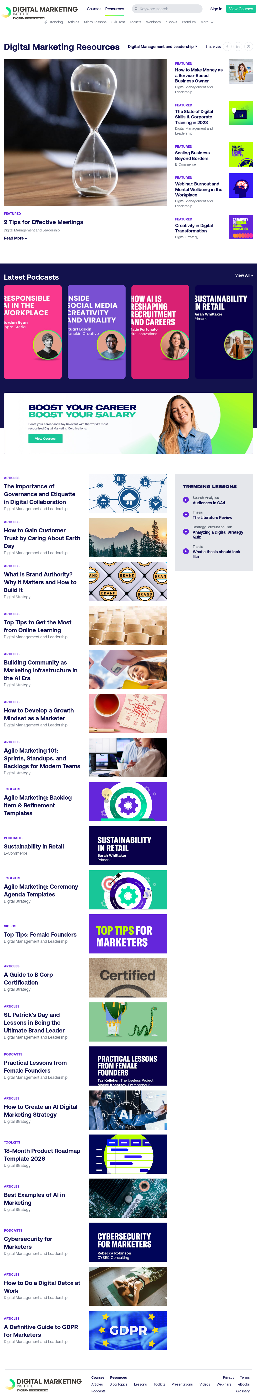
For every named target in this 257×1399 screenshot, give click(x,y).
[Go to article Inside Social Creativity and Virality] (97, 332)
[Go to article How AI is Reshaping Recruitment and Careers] (160, 332)
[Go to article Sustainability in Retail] (224, 332)
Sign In (216, 8)
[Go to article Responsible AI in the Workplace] (33, 332)
